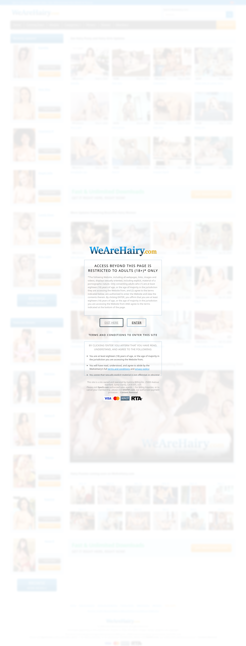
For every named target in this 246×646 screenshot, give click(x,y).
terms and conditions (119, 368)
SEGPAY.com (129, 390)
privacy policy (142, 368)
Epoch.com (103, 387)
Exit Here (111, 323)
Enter (136, 323)
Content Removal (129, 392)
